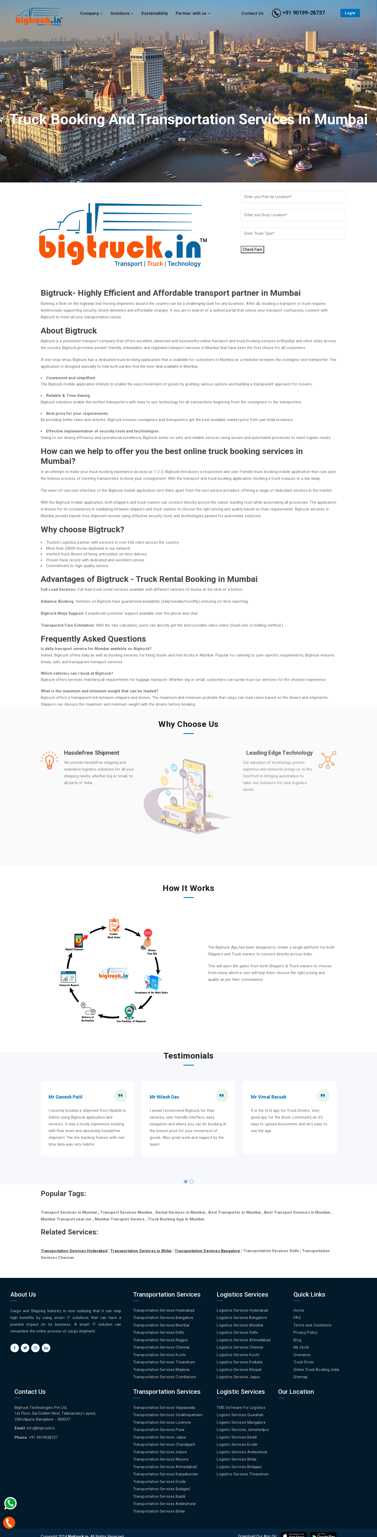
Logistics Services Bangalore (242, 1317)
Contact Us (252, 13)
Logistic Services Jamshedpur (243, 1426)
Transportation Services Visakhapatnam (168, 1412)
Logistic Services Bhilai (237, 1455)
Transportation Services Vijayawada (164, 1405)
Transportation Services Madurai (161, 1367)
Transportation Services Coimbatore (164, 1374)
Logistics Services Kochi (238, 1353)
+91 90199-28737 (298, 13)
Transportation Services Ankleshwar (164, 1497)
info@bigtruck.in (41, 1425)
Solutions (122, 13)
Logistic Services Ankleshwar (242, 1448)
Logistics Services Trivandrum (243, 1469)
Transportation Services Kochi (159, 1353)
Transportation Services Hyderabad (163, 1310)
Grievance (302, 1353)
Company (91, 13)
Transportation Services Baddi (159, 1490)
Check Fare (252, 250)
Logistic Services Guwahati (240, 1412)
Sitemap (300, 1374)
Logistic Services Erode (237, 1440)
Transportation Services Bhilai (159, 1505)
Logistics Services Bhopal (239, 1367)
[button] (186, 1182)
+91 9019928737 (43, 1434)
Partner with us (193, 13)
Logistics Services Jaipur (238, 1374)
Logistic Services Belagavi (239, 1462)
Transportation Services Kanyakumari (165, 1469)
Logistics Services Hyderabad (242, 1310)
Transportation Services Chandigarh (164, 1440)
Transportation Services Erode (159, 1476)
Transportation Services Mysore (161, 1455)
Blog (297, 1339)
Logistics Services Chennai (240, 1346)
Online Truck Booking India (316, 1367)
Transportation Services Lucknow (162, 1419)
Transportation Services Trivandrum (164, 1360)
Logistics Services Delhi (237, 1331)
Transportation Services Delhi (158, 1331)
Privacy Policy (305, 1331)
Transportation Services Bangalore (163, 1317)
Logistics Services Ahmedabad (243, 1339)
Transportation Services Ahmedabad (165, 1462)
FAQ (296, 1317)
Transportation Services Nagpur (160, 1339)
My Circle (301, 1346)
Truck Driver (303, 1360)
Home (298, 1310)
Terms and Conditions (312, 1324)
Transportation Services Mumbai (161, 1324)
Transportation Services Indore (160, 1448)
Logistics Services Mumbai (240, 1324)
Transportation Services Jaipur (160, 1433)
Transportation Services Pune (158, 1426)
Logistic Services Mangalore (241, 1419)
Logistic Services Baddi (237, 1433)
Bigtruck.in (78, 1530)
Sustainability (154, 13)
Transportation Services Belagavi (161, 1483)
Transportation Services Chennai (161, 1346)
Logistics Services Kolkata (240, 1360)
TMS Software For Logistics (241, 1405)
